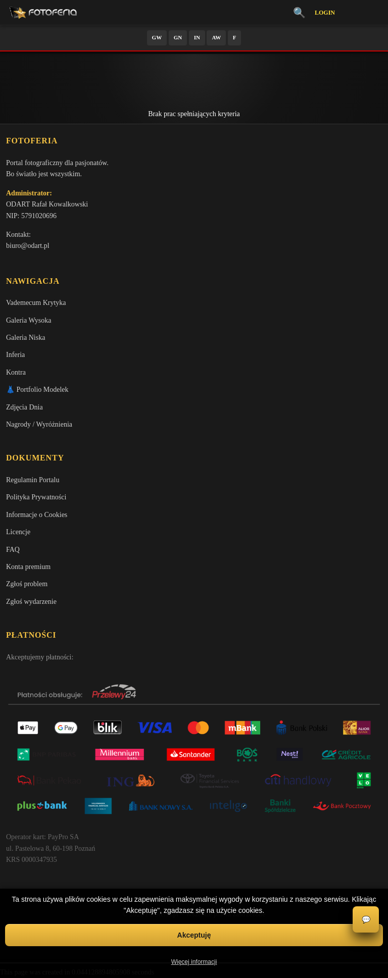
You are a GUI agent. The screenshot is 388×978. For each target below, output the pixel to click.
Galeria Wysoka (28, 320)
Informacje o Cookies (36, 515)
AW (216, 37)
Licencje (18, 532)
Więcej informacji (194, 961)
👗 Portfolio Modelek (37, 389)
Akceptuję (194, 935)
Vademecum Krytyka (36, 302)
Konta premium (28, 567)
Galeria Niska (25, 337)
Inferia (15, 354)
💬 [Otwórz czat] (366, 919)
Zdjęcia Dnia (24, 407)
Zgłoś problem (26, 584)
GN (178, 37)
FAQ (13, 549)
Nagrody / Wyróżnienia (39, 424)
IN (197, 37)
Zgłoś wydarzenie (31, 601)
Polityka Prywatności (36, 497)
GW (157, 37)
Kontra (16, 372)
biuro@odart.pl (28, 245)
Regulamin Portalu (32, 480)
